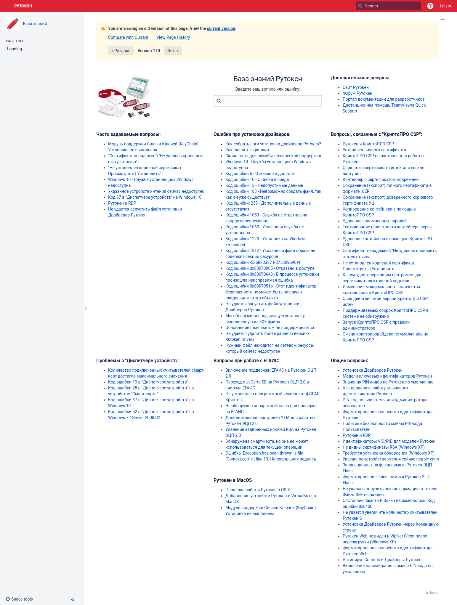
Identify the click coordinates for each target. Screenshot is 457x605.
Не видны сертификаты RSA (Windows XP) (384, 447)
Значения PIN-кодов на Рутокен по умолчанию (388, 382)
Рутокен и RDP (122, 203)
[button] (430, 6)
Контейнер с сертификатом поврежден (381, 179)
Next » (173, 50)
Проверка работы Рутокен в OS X (257, 489)
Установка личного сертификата (374, 149)
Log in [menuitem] (445, 6)
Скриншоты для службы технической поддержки (273, 155)
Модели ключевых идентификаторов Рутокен (387, 376)
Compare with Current (128, 37)
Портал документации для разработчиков (384, 99)
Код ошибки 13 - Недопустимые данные (264, 185)
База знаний (35, 23)
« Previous (120, 50)
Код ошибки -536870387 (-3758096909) (262, 262)
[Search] (360, 6)
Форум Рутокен (357, 93)
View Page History (173, 37)
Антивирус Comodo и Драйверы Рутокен (382, 559)
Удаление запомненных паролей (375, 221)
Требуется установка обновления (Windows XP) (388, 453)
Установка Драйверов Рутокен (373, 370)
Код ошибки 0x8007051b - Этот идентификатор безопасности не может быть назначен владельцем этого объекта (270, 292)
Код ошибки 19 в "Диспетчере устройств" (148, 382)
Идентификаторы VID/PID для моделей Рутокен (389, 441)
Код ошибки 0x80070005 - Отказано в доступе (270, 268)
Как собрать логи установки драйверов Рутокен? (273, 144)
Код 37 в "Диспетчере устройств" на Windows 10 (154, 197)
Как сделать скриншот (247, 149)
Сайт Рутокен (356, 87)
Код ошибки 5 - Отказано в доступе (259, 173)
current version (221, 28)
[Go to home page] (23, 6)
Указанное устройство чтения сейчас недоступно (156, 191)
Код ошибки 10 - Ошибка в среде (257, 179)
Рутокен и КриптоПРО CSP (368, 144)
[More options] (442, 19)
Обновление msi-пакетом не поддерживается (269, 327)
